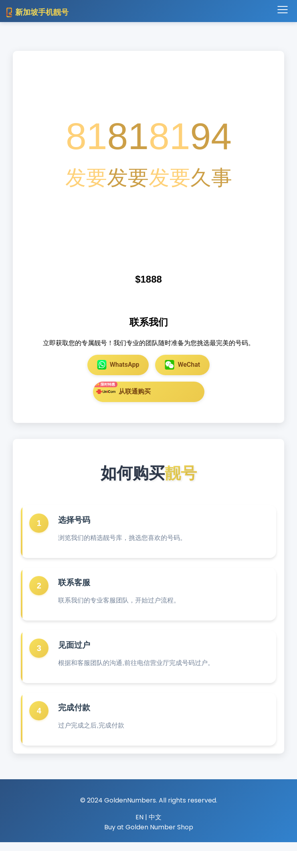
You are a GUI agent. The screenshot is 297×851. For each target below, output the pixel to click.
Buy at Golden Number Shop (148, 836)
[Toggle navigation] (282, 10)
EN (139, 826)
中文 (155, 826)
